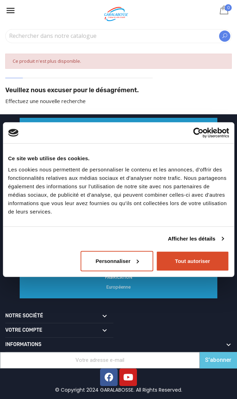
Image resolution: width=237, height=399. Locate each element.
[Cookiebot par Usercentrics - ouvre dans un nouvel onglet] (198, 133)
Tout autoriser (192, 261)
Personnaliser (117, 261)
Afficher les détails (191, 239)
